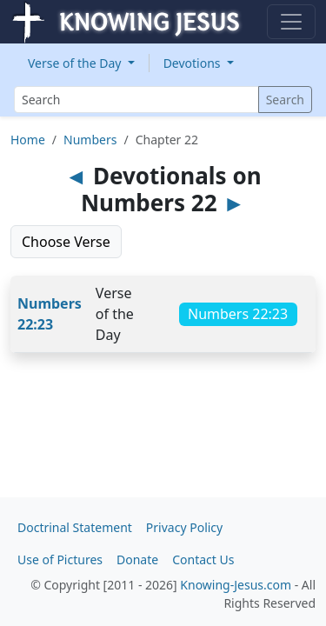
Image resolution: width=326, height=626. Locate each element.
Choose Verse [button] (66, 241)
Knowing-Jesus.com (235, 584)
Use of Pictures (60, 559)
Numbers (89, 139)
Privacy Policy (184, 527)
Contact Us (203, 559)
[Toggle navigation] (291, 21)
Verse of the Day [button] (76, 63)
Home (27, 139)
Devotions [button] (193, 63)
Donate (137, 559)
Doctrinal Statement (74, 527)
